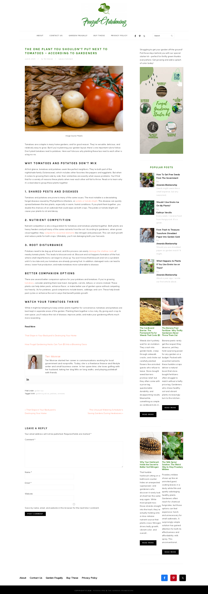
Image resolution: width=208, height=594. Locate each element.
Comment (30, 438)
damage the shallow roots (101, 251)
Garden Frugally (54, 576)
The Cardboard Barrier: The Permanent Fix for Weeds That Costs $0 (150, 330)
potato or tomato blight (86, 201)
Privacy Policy (89, 576)
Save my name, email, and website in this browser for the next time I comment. (62, 507)
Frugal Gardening (104, 14)
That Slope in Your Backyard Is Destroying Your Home (50, 335)
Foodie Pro (100, 589)
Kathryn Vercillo (163, 212)
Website (29, 492)
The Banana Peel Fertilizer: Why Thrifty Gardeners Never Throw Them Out (172, 330)
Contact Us (36, 576)
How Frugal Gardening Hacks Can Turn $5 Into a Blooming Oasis (55, 343)
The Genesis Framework (120, 589)
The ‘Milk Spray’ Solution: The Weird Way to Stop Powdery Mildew (172, 464)
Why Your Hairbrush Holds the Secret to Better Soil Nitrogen (149, 462)
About (22, 576)
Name (28, 471)
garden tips (39, 390)
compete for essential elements (59, 232)
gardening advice (42, 393)
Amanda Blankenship (166, 184)
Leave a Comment (66, 59)
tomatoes (29, 282)
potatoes (53, 393)
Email (28, 482)
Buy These (72, 576)
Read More (148, 413)
